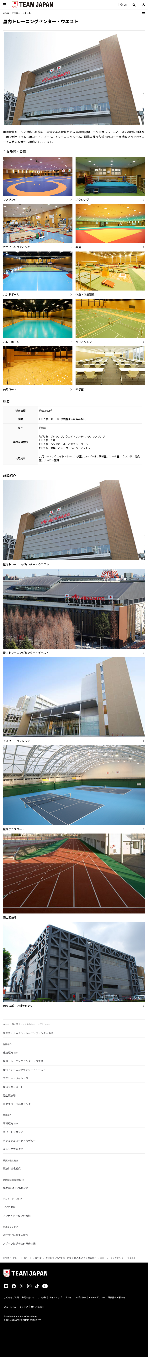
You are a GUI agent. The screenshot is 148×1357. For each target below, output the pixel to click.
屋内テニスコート (13, 1087)
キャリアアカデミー (14, 1149)
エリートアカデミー (14, 1132)
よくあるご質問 (11, 1297)
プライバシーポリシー (75, 1297)
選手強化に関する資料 (15, 1235)
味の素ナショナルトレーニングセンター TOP (28, 1033)
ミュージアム (10, 1306)
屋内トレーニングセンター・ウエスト (24, 1061)
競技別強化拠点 (12, 1168)
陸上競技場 (9, 1095)
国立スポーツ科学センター (18, 1104)
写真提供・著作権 (116, 1297)
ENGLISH (39, 1306)
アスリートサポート (22, 1258)
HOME (6, 1258)
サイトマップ (55, 1297)
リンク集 (42, 1297)
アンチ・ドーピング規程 (16, 1215)
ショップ (23, 1306)
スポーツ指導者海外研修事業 (19, 1243)
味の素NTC (79, 1258)
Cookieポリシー (97, 1297)
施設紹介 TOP (10, 1052)
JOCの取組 (9, 1207)
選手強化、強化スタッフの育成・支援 (53, 1258)
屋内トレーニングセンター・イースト (24, 1069)
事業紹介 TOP (10, 1123)
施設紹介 (92, 1258)
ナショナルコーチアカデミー (19, 1140)
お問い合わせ (28, 1297)
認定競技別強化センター (17, 1188)
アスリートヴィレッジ (15, 1078)
